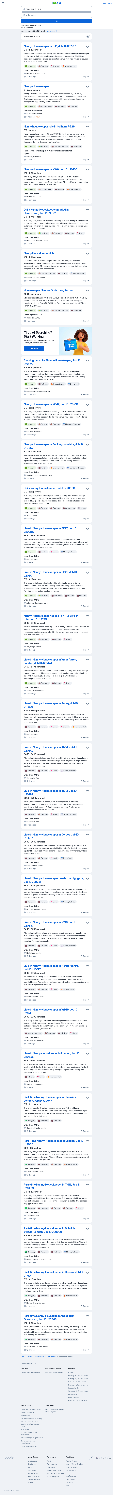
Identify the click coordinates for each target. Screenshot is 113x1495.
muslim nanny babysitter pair (31, 1409)
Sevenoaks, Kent (74, 1388)
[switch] (88, 36)
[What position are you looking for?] (56, 9)
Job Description (71, 1476)
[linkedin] (109, 1458)
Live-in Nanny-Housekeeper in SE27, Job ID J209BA (50, 530)
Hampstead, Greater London (78, 1385)
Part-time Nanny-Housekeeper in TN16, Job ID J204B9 (52, 1186)
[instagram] (97, 1458)
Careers (30, 1483)
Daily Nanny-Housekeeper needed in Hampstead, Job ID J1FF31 (46, 211)
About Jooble (32, 1461)
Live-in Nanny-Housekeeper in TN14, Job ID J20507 (50, 748)
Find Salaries (70, 1479)
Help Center (32, 1464)
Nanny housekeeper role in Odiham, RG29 (49, 126)
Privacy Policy (71, 1470)
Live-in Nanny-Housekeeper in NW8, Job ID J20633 (50, 923)
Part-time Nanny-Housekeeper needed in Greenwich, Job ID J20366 (49, 1317)
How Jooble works (34, 1476)
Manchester (72, 1394)
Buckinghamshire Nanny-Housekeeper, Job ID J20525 (52, 362)
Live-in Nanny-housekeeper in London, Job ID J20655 (51, 1055)
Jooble (16, 1490)
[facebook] (91, 1458)
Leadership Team (33, 1473)
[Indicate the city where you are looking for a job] (56, 15)
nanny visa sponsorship (29, 1446)
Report (84, 77)
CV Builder (69, 1482)
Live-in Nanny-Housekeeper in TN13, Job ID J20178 (50, 792)
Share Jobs (51, 1467)
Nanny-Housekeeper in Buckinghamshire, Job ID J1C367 (53, 446)
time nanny (25, 1429)
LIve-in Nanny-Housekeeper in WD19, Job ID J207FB (50, 1011)
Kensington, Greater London (78, 1376)
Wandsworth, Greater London (78, 1391)
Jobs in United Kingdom (74, 1464)
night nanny (25, 1415)
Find (56, 21)
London (70, 1372)
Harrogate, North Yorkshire (77, 1400)
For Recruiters (52, 1464)
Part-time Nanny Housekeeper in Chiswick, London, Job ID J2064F (50, 1098)
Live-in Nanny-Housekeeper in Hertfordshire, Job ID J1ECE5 (51, 967)
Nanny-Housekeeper (36, 86)
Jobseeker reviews (34, 1480)
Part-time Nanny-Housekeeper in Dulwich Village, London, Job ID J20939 (49, 1230)
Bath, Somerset (73, 1397)
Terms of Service (72, 1467)
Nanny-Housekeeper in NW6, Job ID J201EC (50, 169)
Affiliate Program (53, 1476)
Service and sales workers (54, 1372)
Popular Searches (72, 1461)
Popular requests (29, 1363)
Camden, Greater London (77, 1382)
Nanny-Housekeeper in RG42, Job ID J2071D (51, 404)
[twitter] (103, 1458)
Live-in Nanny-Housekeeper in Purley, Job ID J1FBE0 (51, 705)
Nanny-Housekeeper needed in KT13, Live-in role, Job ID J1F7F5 (51, 617)
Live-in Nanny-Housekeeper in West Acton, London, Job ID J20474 (50, 661)
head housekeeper (27, 1412)
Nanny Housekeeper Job (39, 253)
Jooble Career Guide (54, 1470)
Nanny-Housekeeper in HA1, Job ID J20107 (50, 46)
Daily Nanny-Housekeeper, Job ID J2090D (49, 488)
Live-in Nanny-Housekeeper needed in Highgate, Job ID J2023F (54, 880)
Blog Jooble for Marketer (55, 1473)
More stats (52, 31)
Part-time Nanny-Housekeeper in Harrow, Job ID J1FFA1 (53, 1273)
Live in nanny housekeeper (30, 1372)
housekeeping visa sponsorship (32, 1438)
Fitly (67, 1485)
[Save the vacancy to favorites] (87, 46)
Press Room (32, 1470)
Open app (107, 3)
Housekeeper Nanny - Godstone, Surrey (48, 290)
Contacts (31, 1467)
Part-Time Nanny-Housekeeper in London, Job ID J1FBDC (53, 1142)
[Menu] (3, 3)
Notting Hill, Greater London (78, 1379)
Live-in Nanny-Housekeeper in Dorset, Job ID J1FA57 (51, 836)
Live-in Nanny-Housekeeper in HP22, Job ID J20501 (50, 573)
